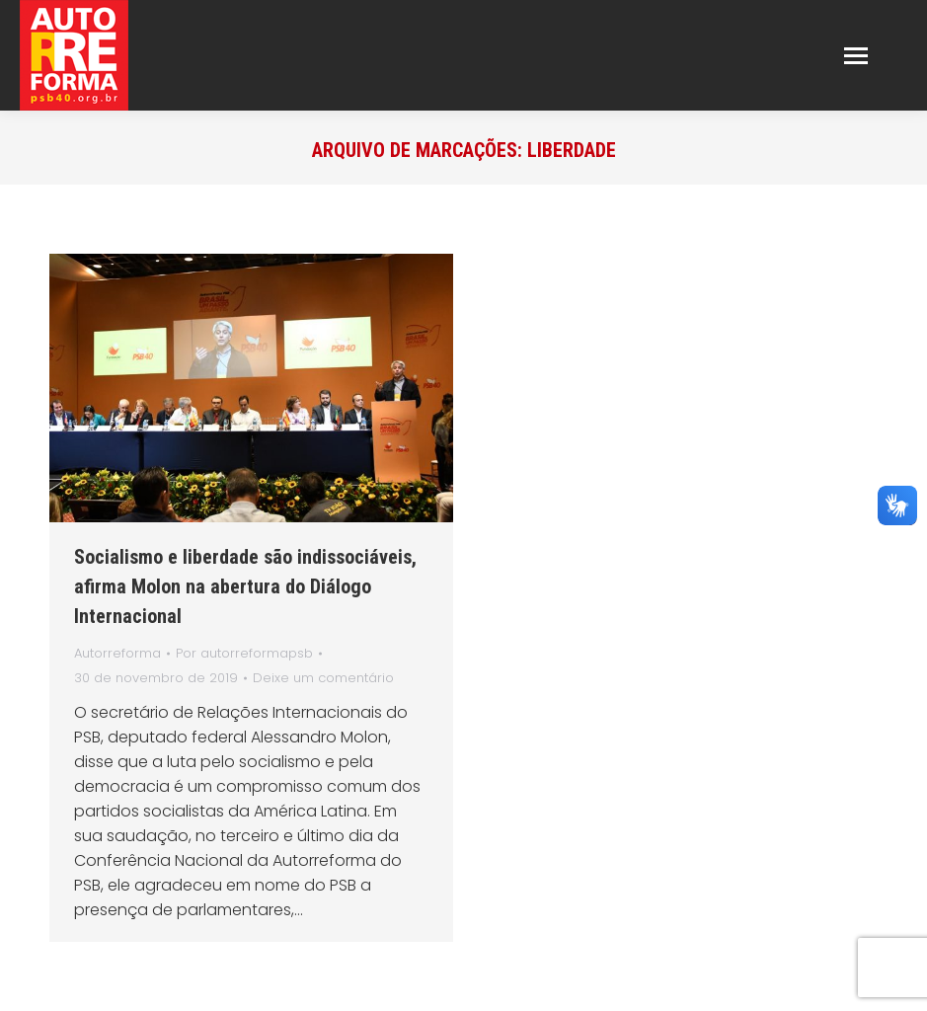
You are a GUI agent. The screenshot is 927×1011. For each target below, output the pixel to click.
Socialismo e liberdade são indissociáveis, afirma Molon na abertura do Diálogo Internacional (245, 586)
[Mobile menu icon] (856, 55)
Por (244, 653)
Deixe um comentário (323, 677)
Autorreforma (117, 653)
